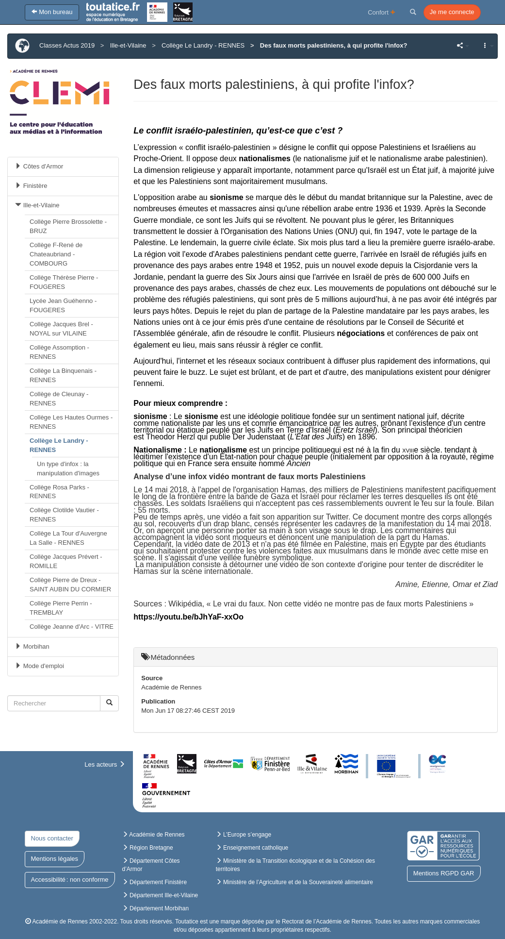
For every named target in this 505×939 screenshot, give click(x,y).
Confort (381, 12)
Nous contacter (52, 838)
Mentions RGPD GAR (443, 873)
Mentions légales (55, 858)
